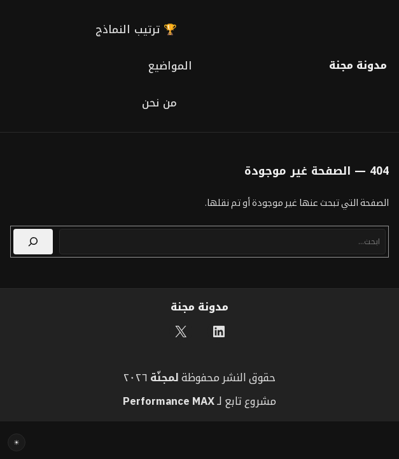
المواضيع (170, 65)
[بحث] (33, 241)
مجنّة (162, 377)
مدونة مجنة (358, 65)
